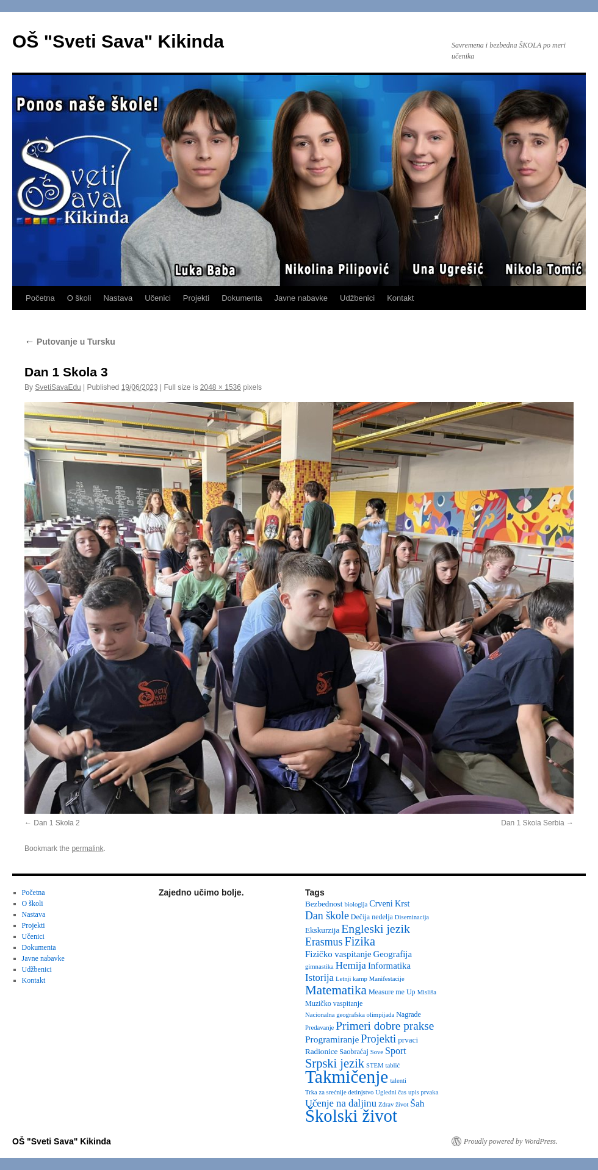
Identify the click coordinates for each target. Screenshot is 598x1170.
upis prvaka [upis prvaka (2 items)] (423, 1092)
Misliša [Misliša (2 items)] (426, 992)
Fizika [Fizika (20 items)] (359, 941)
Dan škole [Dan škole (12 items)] (327, 916)
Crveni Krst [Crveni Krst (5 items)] (389, 903)
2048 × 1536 (220, 387)
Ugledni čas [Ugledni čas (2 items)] (390, 1092)
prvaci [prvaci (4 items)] (408, 1039)
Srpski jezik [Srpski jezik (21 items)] (334, 1063)
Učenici (158, 298)
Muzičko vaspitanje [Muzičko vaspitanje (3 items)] (333, 1003)
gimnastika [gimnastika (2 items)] (319, 966)
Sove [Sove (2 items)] (376, 1052)
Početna (40, 298)
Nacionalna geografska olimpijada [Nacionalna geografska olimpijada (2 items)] (349, 1014)
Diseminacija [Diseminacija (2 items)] (412, 917)
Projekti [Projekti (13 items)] (378, 1039)
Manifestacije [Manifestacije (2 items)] (387, 978)
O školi (79, 298)
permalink (87, 848)
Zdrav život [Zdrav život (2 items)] (393, 1104)
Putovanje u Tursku (69, 341)
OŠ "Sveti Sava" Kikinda (118, 41)
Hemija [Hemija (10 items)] (351, 965)
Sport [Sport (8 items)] (395, 1051)
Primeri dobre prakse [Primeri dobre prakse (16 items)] (385, 1025)
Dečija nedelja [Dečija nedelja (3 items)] (372, 917)
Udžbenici (357, 298)
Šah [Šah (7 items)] (417, 1103)
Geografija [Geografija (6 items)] (392, 954)
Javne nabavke (301, 298)
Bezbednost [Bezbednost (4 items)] (323, 903)
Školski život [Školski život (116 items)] (351, 1115)
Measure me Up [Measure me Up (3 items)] (392, 992)
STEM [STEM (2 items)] (374, 1065)
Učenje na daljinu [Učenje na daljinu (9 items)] (340, 1103)
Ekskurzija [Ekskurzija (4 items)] (322, 930)
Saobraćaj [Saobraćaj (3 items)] (353, 1051)
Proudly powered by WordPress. (511, 1141)
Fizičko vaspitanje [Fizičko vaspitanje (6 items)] (338, 954)
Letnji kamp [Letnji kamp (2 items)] (351, 978)
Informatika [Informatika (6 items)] (389, 966)
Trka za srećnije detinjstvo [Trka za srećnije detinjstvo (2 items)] (339, 1092)
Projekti (196, 298)
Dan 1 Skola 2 (56, 823)
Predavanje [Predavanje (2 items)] (319, 1027)
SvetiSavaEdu (58, 387)
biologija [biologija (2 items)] (355, 904)
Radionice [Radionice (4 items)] (321, 1051)
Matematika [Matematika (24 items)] (336, 990)
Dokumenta (242, 298)
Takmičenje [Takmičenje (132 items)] (346, 1076)
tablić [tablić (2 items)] (393, 1065)
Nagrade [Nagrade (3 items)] (408, 1014)
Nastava (117, 298)
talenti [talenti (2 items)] (398, 1080)
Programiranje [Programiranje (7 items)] (332, 1039)
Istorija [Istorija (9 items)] (319, 977)
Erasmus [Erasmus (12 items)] (323, 942)
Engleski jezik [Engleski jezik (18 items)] (375, 928)
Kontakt (400, 298)
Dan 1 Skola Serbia (532, 823)
